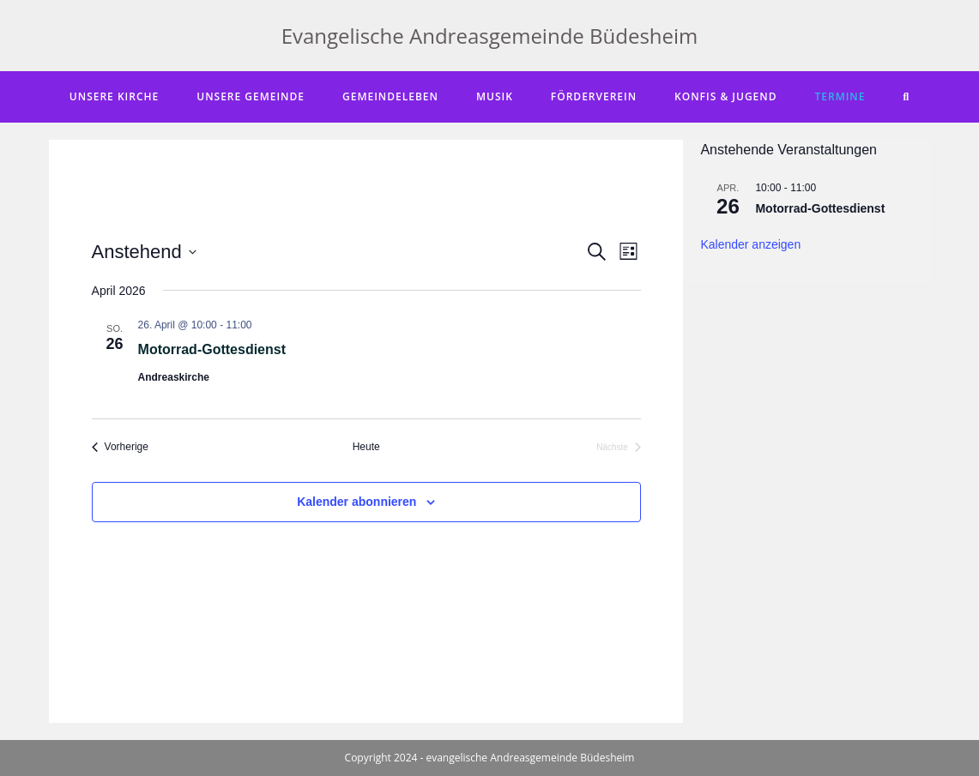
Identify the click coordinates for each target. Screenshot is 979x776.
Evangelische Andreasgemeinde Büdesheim (489, 35)
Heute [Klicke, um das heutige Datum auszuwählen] (366, 447)
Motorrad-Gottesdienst (212, 349)
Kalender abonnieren (356, 501)
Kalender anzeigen (750, 244)
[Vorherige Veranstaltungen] (120, 447)
